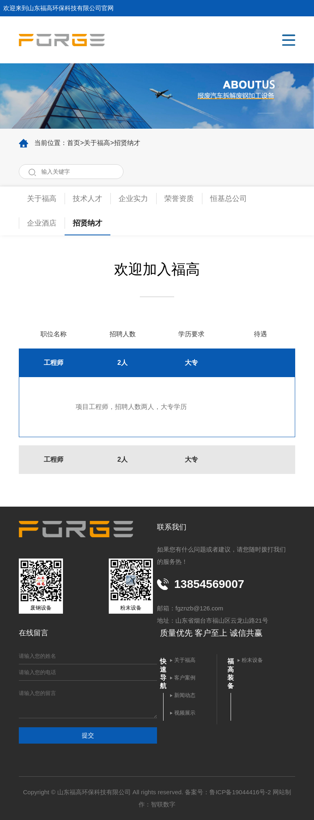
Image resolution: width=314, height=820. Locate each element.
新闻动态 (184, 695)
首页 (73, 142)
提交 (88, 735)
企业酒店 (41, 223)
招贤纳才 (127, 142)
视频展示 (184, 713)
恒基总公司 (228, 198)
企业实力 (133, 198)
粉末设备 (252, 660)
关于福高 (97, 142)
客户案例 (184, 678)
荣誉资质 (179, 198)
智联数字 (163, 804)
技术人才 (87, 198)
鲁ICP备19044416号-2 (240, 792)
